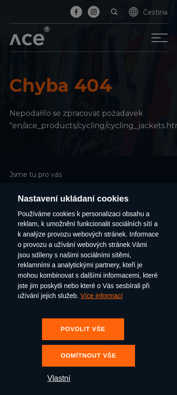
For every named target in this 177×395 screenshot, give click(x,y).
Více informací (102, 295)
